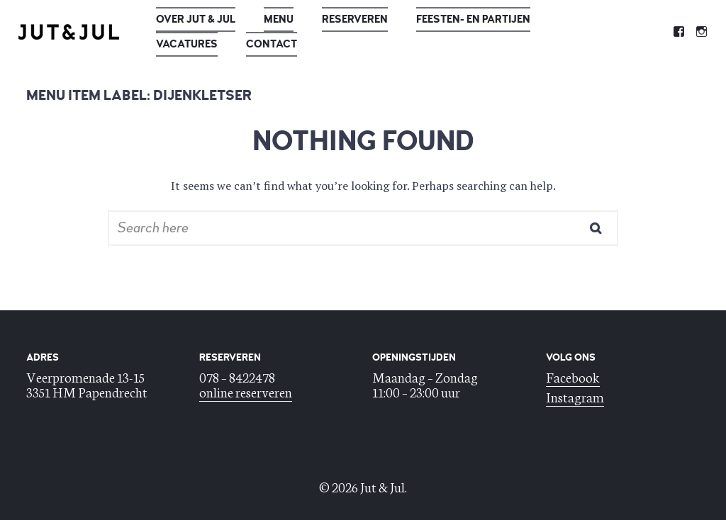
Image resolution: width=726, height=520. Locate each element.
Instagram (575, 396)
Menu (279, 19)
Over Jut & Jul (195, 19)
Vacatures (187, 44)
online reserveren (245, 391)
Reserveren (355, 19)
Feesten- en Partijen (473, 19)
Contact (271, 44)
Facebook (573, 376)
